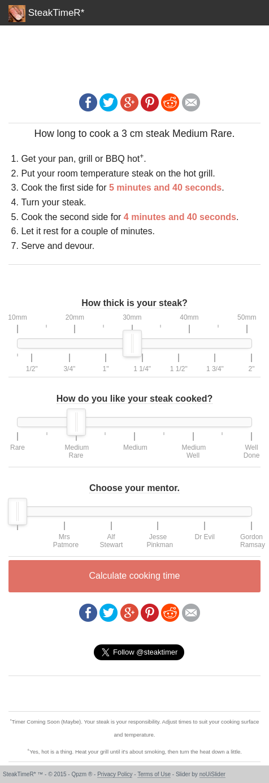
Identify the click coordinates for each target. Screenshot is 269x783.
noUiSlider (212, 774)
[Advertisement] (134, 53)
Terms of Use (154, 774)
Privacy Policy (114, 774)
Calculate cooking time (134, 575)
